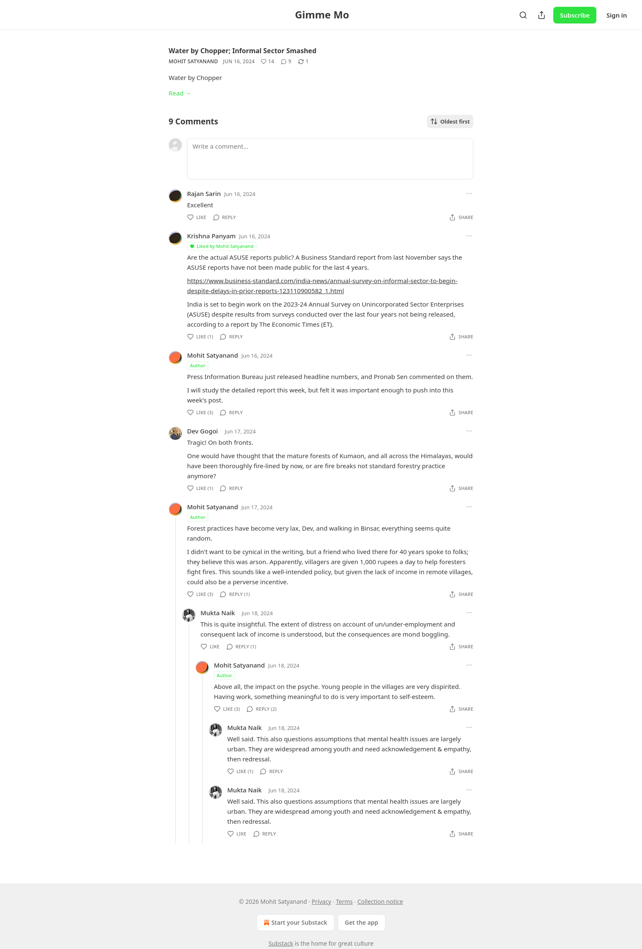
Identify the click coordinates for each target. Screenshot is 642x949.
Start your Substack (294, 922)
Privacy (321, 901)
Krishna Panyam (211, 236)
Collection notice (380, 901)
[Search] (523, 15)
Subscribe (575, 15)
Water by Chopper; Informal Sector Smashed (242, 50)
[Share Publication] (541, 15)
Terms (344, 901)
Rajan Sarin (204, 193)
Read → (180, 93)
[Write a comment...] (330, 158)
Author (197, 365)
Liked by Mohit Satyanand (221, 246)
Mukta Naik (217, 613)
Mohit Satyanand (193, 61)
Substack (281, 943)
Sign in (616, 15)
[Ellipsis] (469, 193)
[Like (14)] (267, 62)
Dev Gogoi (202, 431)
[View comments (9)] (286, 62)
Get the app (361, 922)
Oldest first (450, 121)
